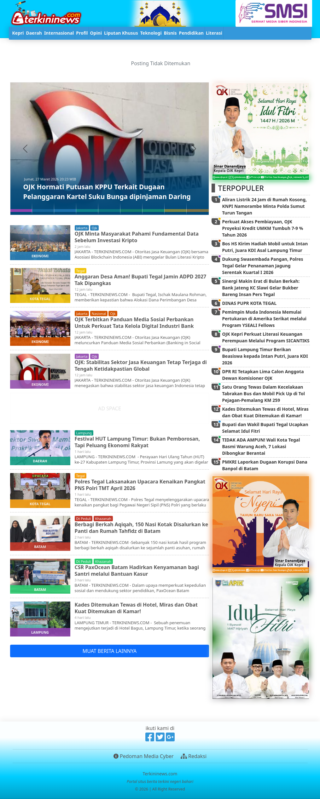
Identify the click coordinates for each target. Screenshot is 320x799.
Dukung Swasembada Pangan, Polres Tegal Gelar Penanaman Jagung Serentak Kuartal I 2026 (262, 265)
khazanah (103, 518)
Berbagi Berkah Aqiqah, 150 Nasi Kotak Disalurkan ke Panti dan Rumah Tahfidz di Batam (142, 527)
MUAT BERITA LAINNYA (110, 651)
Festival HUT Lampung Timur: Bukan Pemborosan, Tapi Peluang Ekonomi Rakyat (137, 442)
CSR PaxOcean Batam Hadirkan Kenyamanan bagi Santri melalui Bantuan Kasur (137, 570)
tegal (80, 270)
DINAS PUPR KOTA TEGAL (249, 303)
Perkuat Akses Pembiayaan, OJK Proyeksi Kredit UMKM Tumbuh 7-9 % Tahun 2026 (262, 228)
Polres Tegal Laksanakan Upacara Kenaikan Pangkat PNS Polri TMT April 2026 (140, 485)
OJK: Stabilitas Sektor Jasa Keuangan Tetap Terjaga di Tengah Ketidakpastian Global (141, 365)
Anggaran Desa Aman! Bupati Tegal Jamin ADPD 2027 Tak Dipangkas (141, 280)
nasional (99, 313)
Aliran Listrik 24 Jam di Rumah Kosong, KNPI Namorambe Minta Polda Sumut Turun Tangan (264, 206)
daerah (40, 461)
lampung (84, 433)
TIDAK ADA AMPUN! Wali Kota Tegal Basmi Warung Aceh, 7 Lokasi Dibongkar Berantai (261, 446)
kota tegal (40, 298)
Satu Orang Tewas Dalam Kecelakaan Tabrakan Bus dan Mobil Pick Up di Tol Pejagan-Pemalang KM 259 (263, 393)
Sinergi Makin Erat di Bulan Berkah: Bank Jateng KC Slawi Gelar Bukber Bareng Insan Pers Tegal (261, 287)
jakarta (82, 227)
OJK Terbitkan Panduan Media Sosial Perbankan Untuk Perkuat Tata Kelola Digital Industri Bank (134, 322)
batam (40, 546)
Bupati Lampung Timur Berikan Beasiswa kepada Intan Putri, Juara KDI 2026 (265, 356)
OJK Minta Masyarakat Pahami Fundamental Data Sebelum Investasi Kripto (137, 237)
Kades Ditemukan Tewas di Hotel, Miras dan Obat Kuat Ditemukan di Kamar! (136, 608)
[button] (25, 149)
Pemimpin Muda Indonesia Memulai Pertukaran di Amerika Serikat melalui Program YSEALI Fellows (264, 318)
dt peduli (83, 518)
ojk (94, 227)
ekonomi (40, 256)
